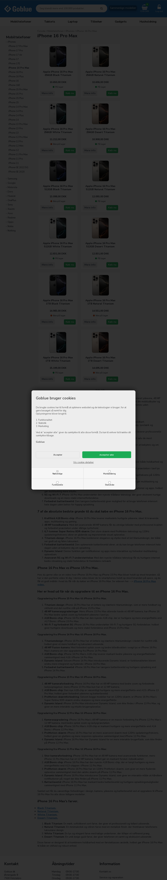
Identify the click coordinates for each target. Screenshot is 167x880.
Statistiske (109, 485)
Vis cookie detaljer (83, 462)
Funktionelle (57, 485)
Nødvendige (57, 473)
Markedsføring (109, 473)
